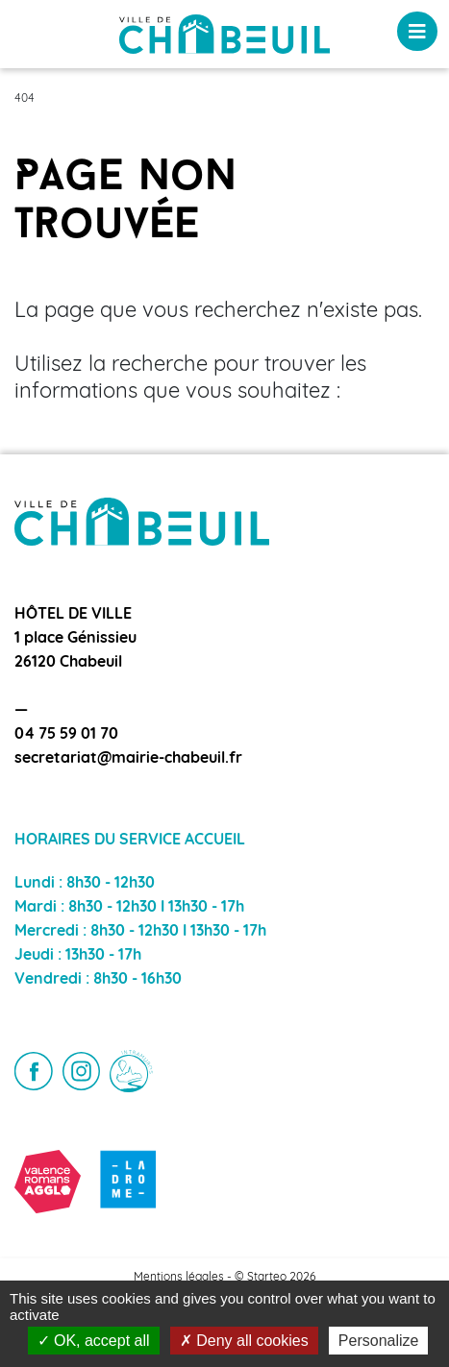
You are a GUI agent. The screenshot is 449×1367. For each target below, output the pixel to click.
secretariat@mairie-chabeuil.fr (128, 759)
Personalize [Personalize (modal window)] (378, 1340)
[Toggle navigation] (417, 31)
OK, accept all (93, 1340)
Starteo (267, 1277)
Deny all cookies (244, 1340)
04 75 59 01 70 (66, 735)
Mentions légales (179, 1277)
